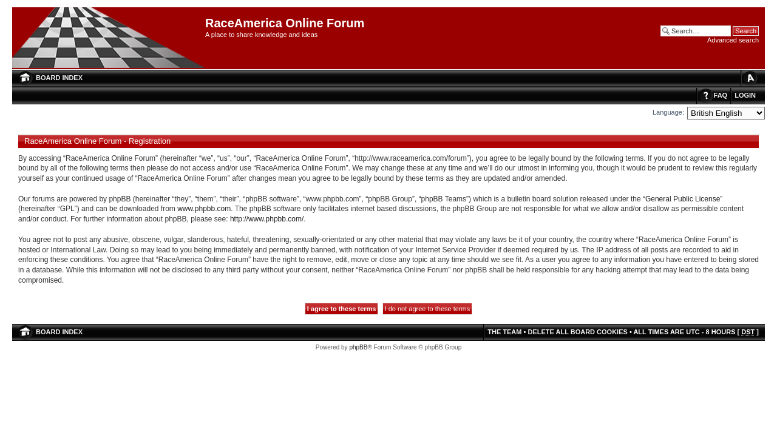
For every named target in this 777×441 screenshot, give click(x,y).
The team (504, 331)
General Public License (682, 199)
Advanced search (733, 40)
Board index (59, 77)
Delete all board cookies (577, 331)
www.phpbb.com (204, 208)
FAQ (721, 95)
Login (745, 95)
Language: (668, 112)
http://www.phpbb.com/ (267, 219)
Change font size (750, 78)
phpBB (358, 347)
